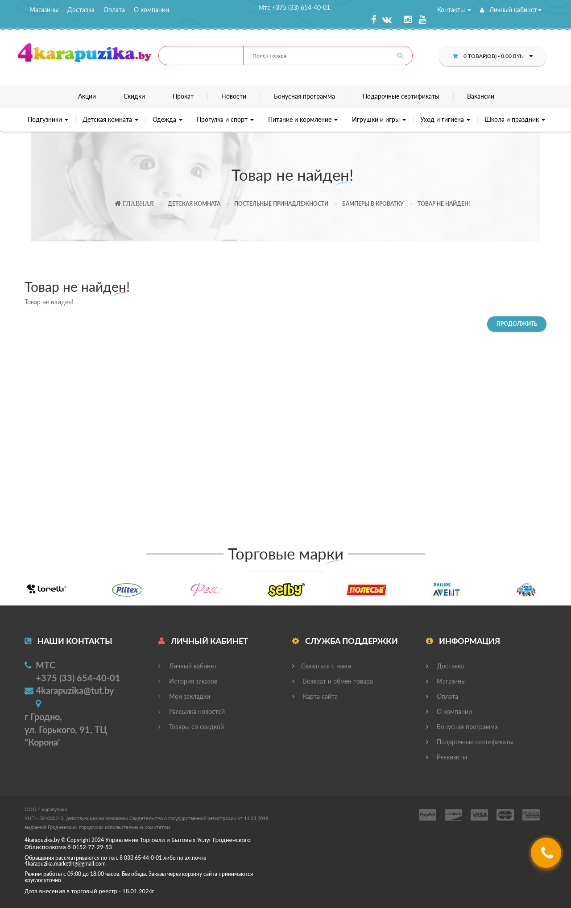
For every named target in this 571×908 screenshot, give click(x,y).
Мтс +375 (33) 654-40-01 (294, 7)
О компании (151, 9)
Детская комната (110, 119)
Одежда (167, 119)
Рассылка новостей (191, 711)
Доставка (81, 9)
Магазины (43, 9)
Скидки (134, 96)
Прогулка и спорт (225, 119)
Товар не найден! (444, 203)
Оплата (114, 9)
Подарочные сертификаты (401, 96)
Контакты (454, 9)
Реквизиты (446, 757)
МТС (45, 664)
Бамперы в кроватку (373, 203)
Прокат (183, 96)
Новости (233, 96)
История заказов (187, 681)
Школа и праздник (514, 119)
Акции (87, 96)
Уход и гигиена (445, 119)
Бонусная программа (304, 96)
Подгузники (48, 119)
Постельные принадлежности (281, 203)
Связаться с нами (321, 666)
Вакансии (480, 96)
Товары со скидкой (191, 726)
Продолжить (517, 323)
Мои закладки (184, 696)
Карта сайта (315, 696)
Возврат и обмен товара (332, 681)
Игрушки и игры (379, 119)
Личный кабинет (511, 9)
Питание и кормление (303, 119)
